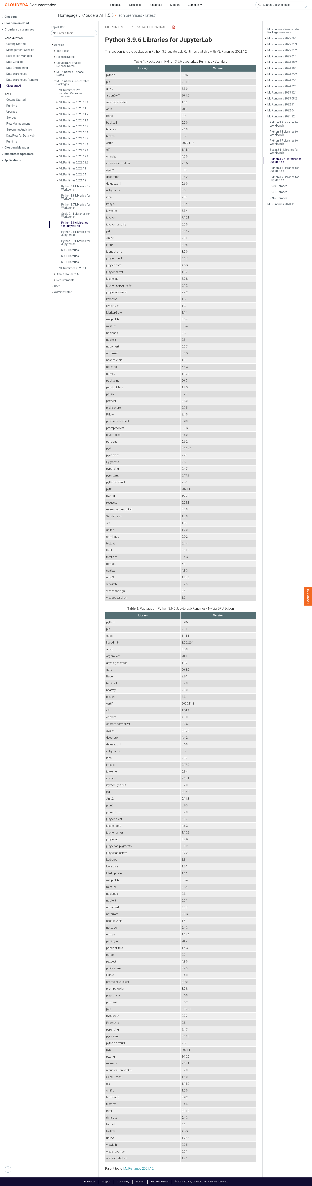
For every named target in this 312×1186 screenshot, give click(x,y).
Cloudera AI (92, 15)
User (57, 286)
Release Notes (66, 56)
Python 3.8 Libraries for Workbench (75, 197)
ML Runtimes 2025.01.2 (73, 114)
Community (195, 4)
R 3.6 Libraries (70, 262)
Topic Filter (57, 27)
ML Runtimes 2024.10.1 (73, 132)
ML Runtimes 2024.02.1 (73, 150)
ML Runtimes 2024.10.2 (73, 126)
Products (115, 4)
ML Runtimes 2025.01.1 (73, 120)
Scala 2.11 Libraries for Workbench (75, 215)
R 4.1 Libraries (70, 256)
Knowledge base (160, 1181)
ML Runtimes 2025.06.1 (73, 102)
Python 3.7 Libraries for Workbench (75, 206)
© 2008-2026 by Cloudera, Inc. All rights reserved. (201, 1181)
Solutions (135, 4)
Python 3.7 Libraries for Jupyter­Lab (75, 242)
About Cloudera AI (68, 274)
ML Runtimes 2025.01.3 (73, 108)
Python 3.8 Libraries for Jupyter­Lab (75, 233)
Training (140, 1181)
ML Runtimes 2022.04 (72, 174)
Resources (155, 4)
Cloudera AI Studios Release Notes (69, 64)
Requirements (65, 280)
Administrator (63, 292)
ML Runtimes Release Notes (70, 73)
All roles (59, 44)
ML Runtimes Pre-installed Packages (73, 83)
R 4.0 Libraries (70, 250)
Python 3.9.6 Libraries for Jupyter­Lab (74, 224)
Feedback (308, 596)
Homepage (68, 15)
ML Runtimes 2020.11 (72, 268)
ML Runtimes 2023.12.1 (73, 156)
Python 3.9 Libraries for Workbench (75, 188)
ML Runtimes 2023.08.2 (73, 162)
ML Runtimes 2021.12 (72, 180)
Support (175, 4)
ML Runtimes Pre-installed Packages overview (70, 93)
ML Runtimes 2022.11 (72, 168)
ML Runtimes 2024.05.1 (73, 144)
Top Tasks (63, 50)
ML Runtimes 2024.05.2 (73, 138)
